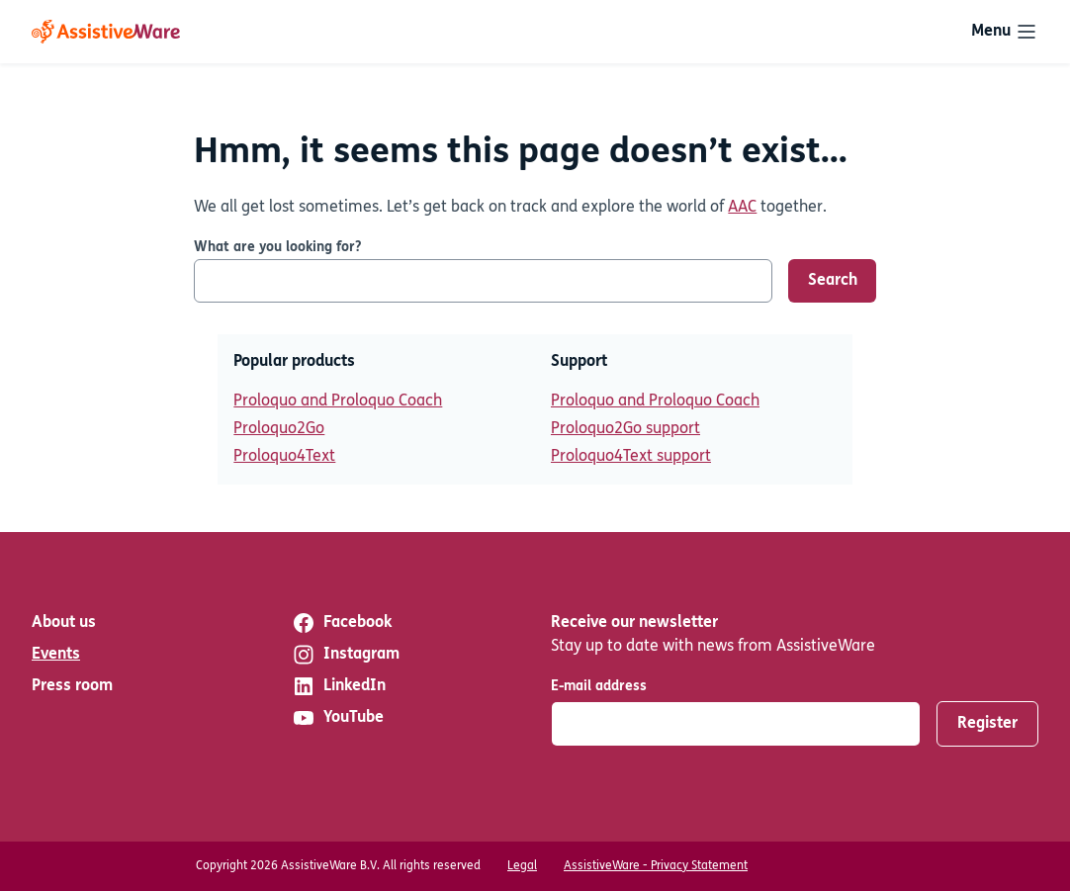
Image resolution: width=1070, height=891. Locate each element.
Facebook (342, 623)
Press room (72, 686)
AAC (742, 208)
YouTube (338, 718)
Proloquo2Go (278, 429)
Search (832, 281)
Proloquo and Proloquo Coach (337, 401)
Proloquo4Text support (631, 457)
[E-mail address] (736, 724)
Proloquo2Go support (625, 429)
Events (56, 655)
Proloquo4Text (284, 457)
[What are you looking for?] (483, 281)
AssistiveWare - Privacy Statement (656, 866)
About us (64, 623)
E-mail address (599, 686)
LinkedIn (339, 686)
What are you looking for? (277, 247)
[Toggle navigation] (1004, 31)
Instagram (346, 655)
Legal (522, 866)
